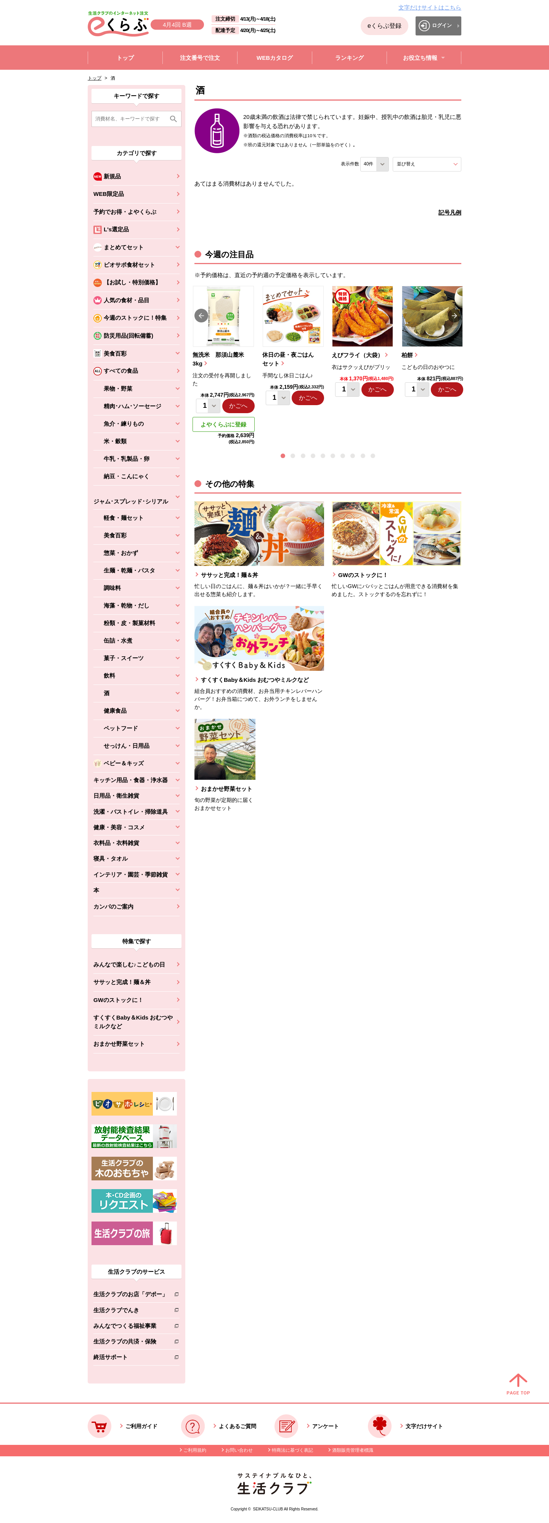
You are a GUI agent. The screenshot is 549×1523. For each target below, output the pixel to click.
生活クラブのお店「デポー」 (130, 1295)
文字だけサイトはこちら (429, 7)
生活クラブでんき (130, 1311)
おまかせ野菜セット (119, 1043)
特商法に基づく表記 (292, 1450)
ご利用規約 (194, 1450)
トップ (94, 78)
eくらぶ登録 (384, 25)
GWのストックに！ (118, 1000)
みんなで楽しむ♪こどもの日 (129, 964)
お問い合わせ (239, 1450)
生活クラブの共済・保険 (130, 1343)
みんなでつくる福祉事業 (130, 1327)
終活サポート (130, 1358)
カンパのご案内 (113, 906)
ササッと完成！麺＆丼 (122, 982)
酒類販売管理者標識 (352, 1450)
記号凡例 (449, 212)
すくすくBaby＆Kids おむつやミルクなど (133, 1021)
